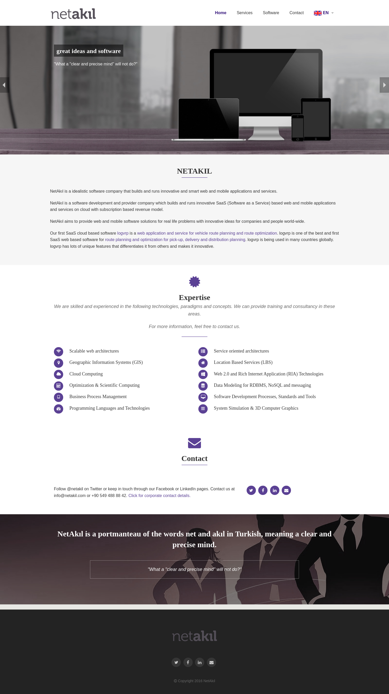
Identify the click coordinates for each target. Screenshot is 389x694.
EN (321, 13)
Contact (296, 13)
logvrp (123, 233)
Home (220, 13)
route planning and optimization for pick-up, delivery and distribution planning (175, 239)
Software (271, 13)
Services (245, 13)
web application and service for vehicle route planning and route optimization (207, 233)
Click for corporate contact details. (159, 495)
